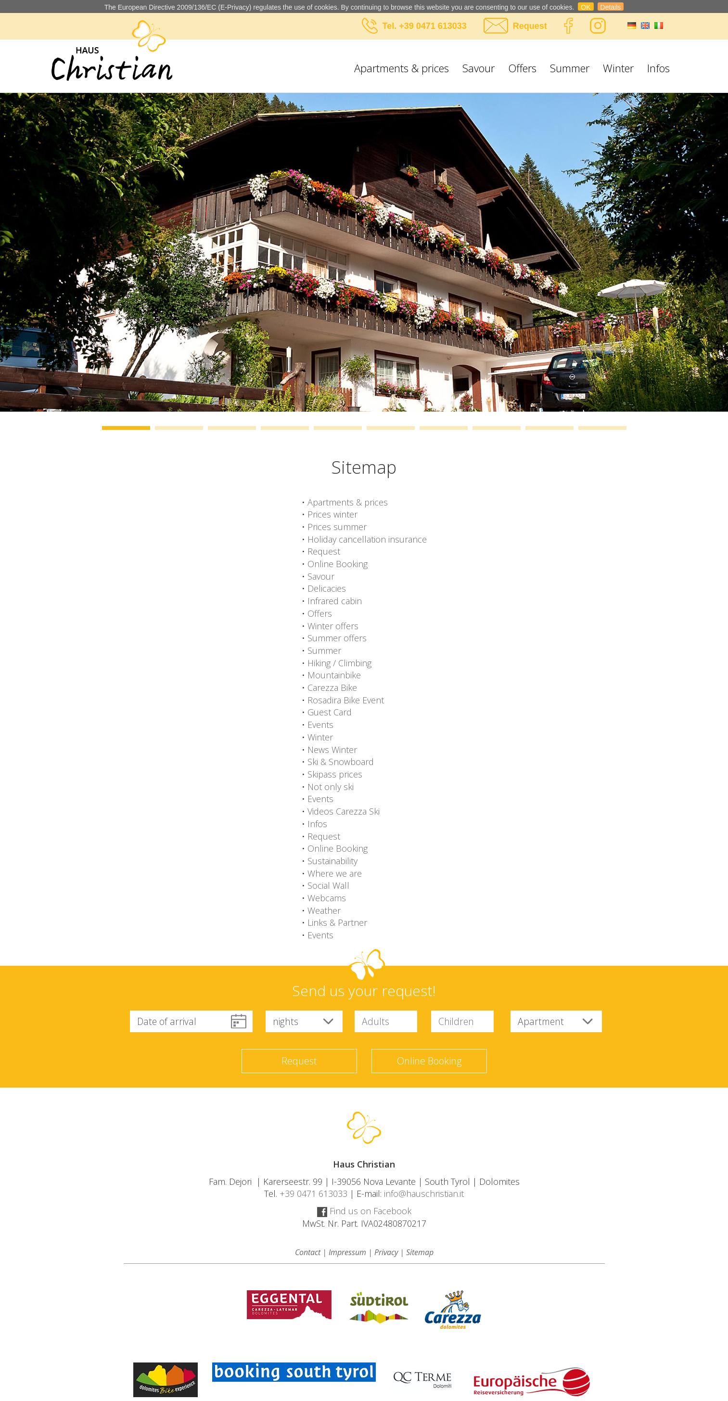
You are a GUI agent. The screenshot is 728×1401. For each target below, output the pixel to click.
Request (530, 26)
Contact (307, 1252)
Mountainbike (334, 675)
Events (320, 724)
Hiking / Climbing (339, 663)
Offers (522, 68)
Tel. (391, 26)
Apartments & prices (401, 68)
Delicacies (326, 588)
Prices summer (337, 526)
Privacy (386, 1252)
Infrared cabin (334, 601)
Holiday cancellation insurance (367, 539)
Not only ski (330, 786)
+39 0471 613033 (433, 26)
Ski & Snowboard (340, 761)
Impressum (347, 1252)
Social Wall (328, 885)
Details (610, 7)
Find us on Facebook (364, 1211)
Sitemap (420, 1252)
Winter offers (332, 626)
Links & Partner (337, 922)
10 (602, 428)
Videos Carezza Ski (343, 811)
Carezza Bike (332, 687)
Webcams (326, 898)
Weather (324, 910)
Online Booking (337, 564)
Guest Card (329, 712)
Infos (658, 68)
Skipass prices (334, 774)
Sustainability (332, 861)
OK (585, 7)
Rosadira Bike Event (345, 700)
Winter (618, 68)
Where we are (334, 873)
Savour (478, 68)
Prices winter (332, 514)
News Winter (332, 749)
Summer (569, 68)
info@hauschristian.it (424, 1193)
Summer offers (337, 638)
